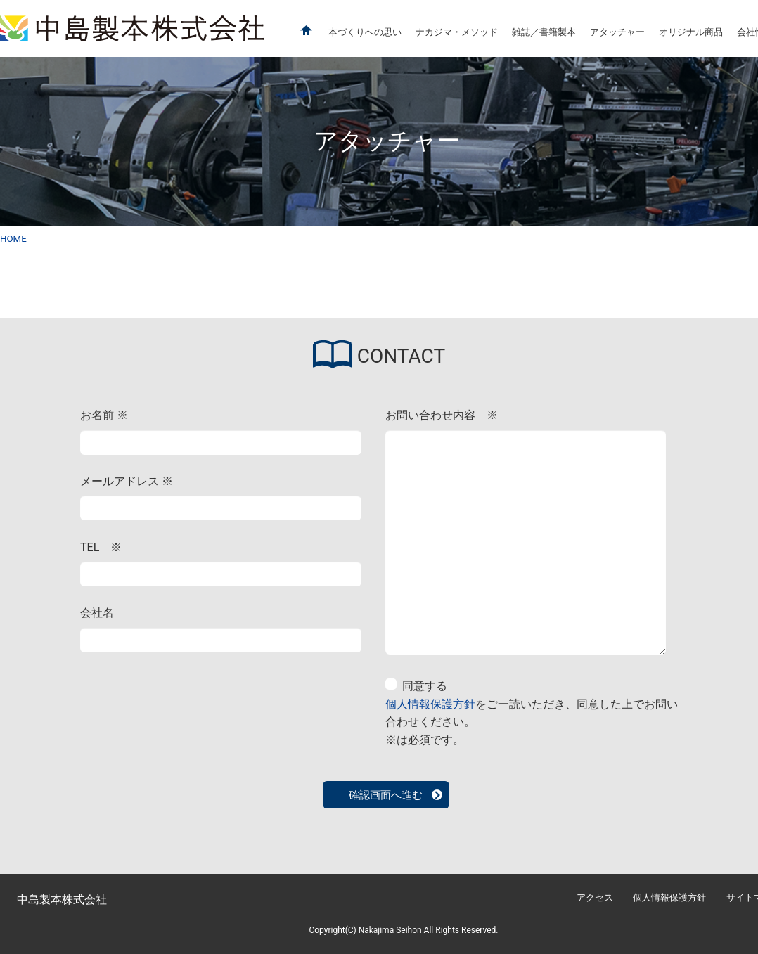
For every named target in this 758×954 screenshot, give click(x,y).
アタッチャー (617, 32)
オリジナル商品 (691, 32)
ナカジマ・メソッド (457, 32)
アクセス (595, 897)
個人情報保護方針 (430, 704)
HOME (13, 238)
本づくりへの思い (365, 32)
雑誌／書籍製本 (544, 32)
